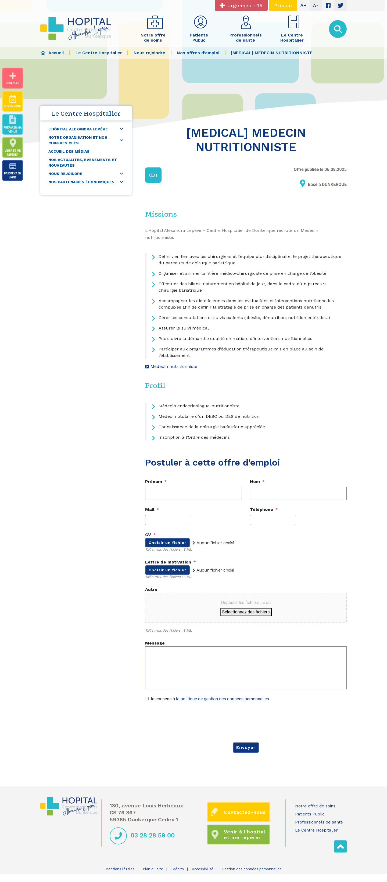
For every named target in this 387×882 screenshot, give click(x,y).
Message (155, 643)
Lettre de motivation (170, 562)
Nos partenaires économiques (81, 182)
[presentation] (186, 721)
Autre (151, 589)
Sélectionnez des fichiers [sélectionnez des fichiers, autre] (246, 611)
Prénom (156, 481)
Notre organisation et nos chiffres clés (77, 140)
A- (316, 5)
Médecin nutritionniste (173, 366)
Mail (152, 509)
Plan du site (153, 869)
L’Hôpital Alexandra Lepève (78, 129)
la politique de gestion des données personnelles (222, 698)
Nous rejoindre (65, 173)
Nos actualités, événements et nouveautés (82, 162)
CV (150, 534)
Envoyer (246, 747)
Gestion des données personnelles (252, 869)
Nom (257, 481)
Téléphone (264, 509)
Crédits (177, 869)
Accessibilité (202, 869)
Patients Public (309, 814)
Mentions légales (119, 869)
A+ (303, 5)
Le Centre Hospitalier (316, 830)
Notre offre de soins (315, 806)
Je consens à (209, 698)
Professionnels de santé (319, 822)
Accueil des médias (68, 151)
